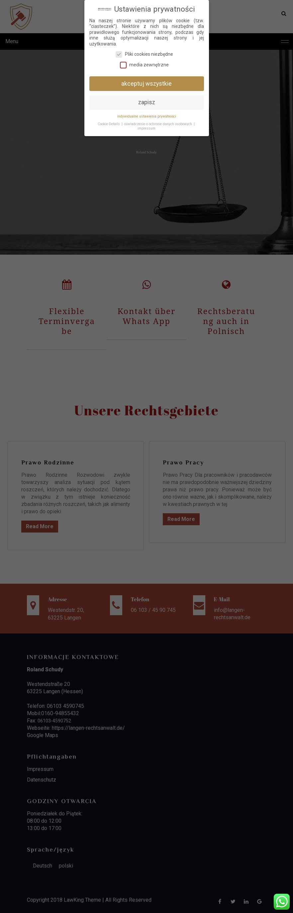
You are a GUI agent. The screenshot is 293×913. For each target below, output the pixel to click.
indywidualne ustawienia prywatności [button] (146, 116)
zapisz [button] (146, 102)
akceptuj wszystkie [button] (146, 83)
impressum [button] (146, 128)
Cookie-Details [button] (109, 124)
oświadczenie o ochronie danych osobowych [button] (158, 124)
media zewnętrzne (144, 65)
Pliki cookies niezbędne (144, 54)
